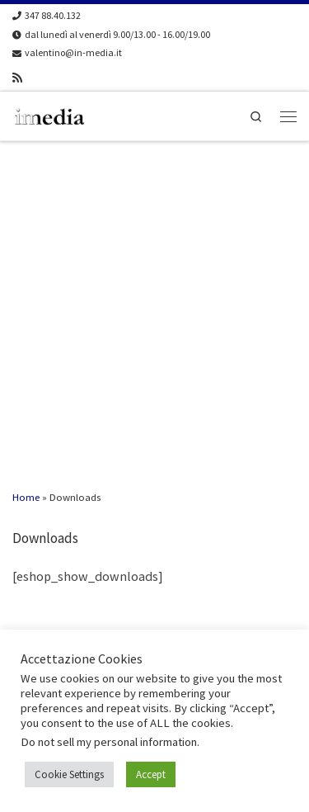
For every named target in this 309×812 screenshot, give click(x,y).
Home (26, 496)
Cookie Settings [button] (69, 774)
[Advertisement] (154, 305)
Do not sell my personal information (109, 741)
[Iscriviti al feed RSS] (17, 78)
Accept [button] (151, 774)
